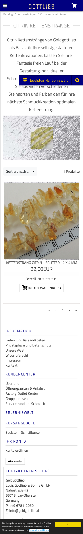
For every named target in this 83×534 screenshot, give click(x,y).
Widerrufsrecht (17, 355)
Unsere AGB (15, 350)
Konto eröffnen (17, 450)
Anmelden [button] (15, 461)
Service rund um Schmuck (25, 403)
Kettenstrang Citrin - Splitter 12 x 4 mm (41, 262)
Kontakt (11, 365)
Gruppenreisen (17, 398)
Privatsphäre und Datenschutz (28, 345)
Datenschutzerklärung (39, 530)
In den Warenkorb (41, 287)
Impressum (14, 360)
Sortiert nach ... (19, 171)
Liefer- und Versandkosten (25, 340)
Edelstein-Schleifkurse (23, 432)
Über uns (12, 383)
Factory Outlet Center (22, 393)
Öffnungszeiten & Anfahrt (25, 388)
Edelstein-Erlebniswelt (45, 80)
